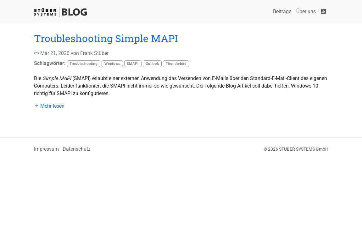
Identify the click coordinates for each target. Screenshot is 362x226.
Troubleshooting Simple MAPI (106, 38)
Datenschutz (77, 149)
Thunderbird (176, 64)
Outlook (152, 64)
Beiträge (282, 11)
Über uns (306, 11)
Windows (112, 64)
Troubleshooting (83, 64)
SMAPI (133, 64)
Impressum (46, 149)
